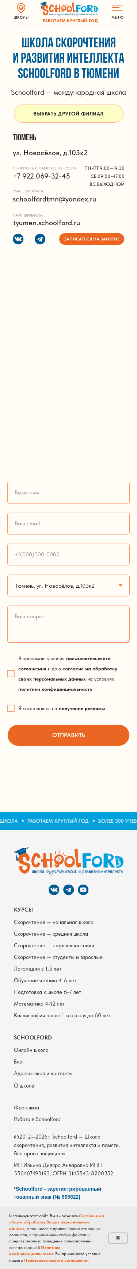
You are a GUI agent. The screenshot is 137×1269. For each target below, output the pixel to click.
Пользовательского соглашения (56, 1260)
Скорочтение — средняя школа (51, 934)
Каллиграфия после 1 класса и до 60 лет (62, 1015)
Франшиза (26, 1107)
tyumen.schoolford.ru (46, 222)
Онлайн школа (31, 1050)
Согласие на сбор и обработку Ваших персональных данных (56, 1222)
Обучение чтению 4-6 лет (45, 980)
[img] (69, 9)
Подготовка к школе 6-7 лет (47, 992)
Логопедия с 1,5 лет (37, 969)
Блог (19, 1061)
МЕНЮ (117, 17)
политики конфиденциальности (55, 689)
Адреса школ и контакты (43, 1073)
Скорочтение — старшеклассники (54, 945)
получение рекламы (82, 708)
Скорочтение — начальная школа (54, 922)
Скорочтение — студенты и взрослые (58, 957)
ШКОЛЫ (21, 17)
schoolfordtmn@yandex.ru (54, 199)
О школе (24, 1085)
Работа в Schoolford (37, 1119)
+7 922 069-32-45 (41, 176)
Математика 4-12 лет (39, 1003)
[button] (92, 239)
